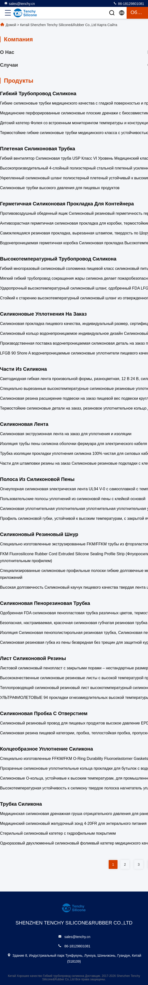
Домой (11, 25)
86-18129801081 (128, 3)
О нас (7, 52)
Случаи (9, 65)
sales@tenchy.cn (19, 3)
